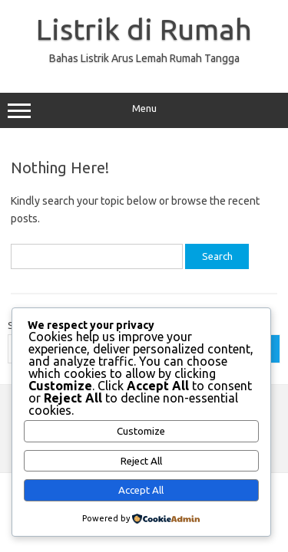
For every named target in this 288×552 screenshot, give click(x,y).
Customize (141, 431)
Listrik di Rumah (144, 29)
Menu (144, 110)
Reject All (141, 461)
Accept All (141, 490)
